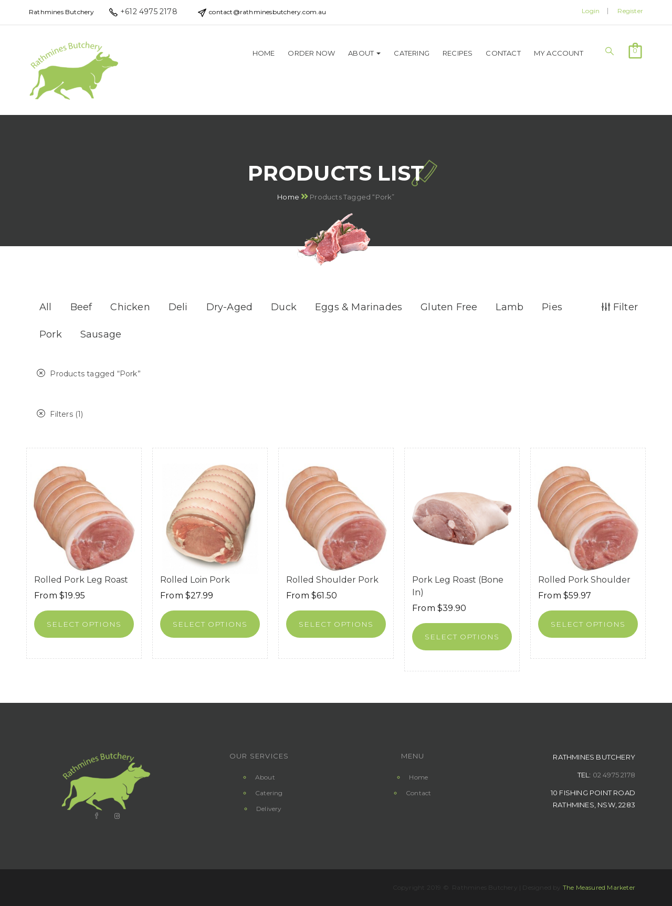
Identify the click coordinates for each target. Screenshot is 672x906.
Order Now (311, 53)
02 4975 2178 (614, 775)
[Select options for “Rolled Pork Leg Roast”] (84, 624)
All (45, 307)
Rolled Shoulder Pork (332, 580)
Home (264, 53)
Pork (50, 334)
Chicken (130, 307)
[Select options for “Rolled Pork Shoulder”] (588, 624)
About (364, 53)
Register (630, 11)
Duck (284, 307)
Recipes (457, 53)
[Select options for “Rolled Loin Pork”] (210, 624)
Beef (81, 307)
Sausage (100, 334)
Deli (178, 307)
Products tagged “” (89, 373)
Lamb (509, 307)
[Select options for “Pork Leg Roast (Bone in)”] (462, 636)
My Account (558, 53)
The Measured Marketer (599, 887)
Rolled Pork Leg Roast (81, 580)
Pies (552, 307)
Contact (503, 53)
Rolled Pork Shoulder (584, 580)
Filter (620, 307)
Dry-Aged (229, 307)
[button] (635, 50)
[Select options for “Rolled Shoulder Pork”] (336, 624)
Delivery (269, 809)
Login (591, 11)
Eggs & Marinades (358, 307)
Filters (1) (60, 414)
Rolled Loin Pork (195, 580)
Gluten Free (449, 307)
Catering (411, 53)
